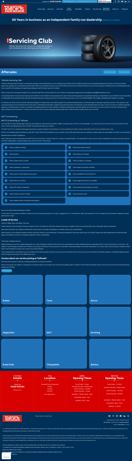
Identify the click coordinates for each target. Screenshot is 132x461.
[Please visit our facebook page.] (115, 1)
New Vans (60, 9)
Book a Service (124, 72)
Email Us (94, 1)
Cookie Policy (48, 416)
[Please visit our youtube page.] (122, 1)
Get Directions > (49, 394)
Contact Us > (17, 390)
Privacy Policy (39, 416)
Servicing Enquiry (110, 72)
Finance (87, 9)
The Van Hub (97, 9)
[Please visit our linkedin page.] (125, 1)
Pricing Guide (6, 270)
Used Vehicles (69, 9)
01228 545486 (55, 1)
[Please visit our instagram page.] (118, 1)
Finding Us (124, 9)
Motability (78, 9)
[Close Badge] (10, 453)
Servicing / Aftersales (106, 9)
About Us (115, 9)
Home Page (41, 9)
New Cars (50, 9)
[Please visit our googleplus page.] (129, 1)
